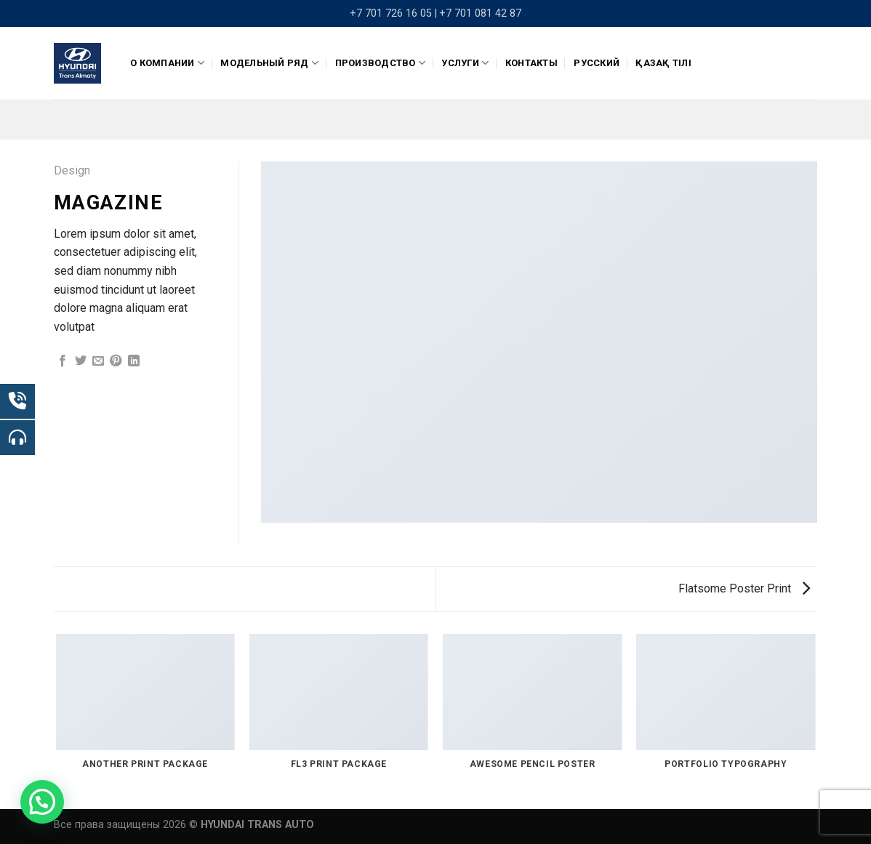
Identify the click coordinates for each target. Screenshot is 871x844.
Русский (596, 62)
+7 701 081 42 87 (480, 13)
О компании (167, 63)
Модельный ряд (269, 63)
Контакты (531, 62)
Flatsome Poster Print (744, 588)
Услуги (465, 63)
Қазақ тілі (663, 62)
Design (72, 170)
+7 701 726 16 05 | (393, 13)
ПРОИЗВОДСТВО (380, 63)
